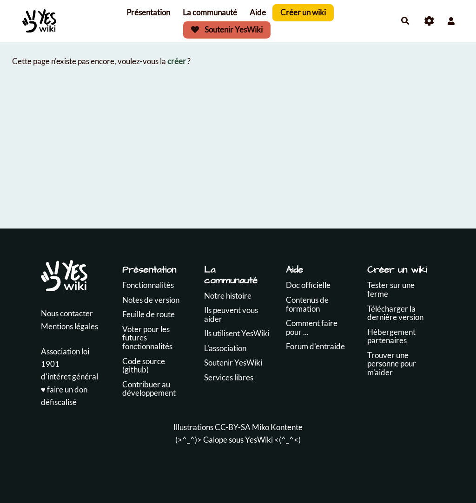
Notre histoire (227, 295)
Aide (258, 12)
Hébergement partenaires (391, 336)
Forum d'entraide (315, 346)
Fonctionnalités (148, 285)
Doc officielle (308, 285)
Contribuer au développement (149, 388)
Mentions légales (69, 326)
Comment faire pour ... (311, 327)
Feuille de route (148, 314)
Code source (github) (143, 365)
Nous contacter (67, 313)
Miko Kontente (277, 427)
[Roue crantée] (429, 21)
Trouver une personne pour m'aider (391, 363)
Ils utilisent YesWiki (236, 333)
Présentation (148, 12)
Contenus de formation (307, 304)
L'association (225, 348)
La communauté (210, 12)
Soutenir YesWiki (227, 29)
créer (176, 61)
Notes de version (150, 300)
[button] (451, 21)
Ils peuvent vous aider (231, 314)
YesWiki (259, 439)
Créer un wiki (303, 12)
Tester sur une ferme (391, 289)
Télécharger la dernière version (395, 313)
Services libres (228, 377)
